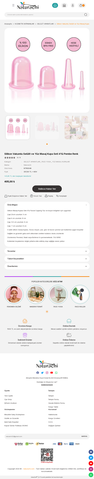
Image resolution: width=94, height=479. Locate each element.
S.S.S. (50, 422)
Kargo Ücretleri (54, 418)
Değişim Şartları (54, 426)
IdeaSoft (34, 477)
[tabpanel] (17, 127)
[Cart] (82, 5)
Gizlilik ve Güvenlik (11, 418)
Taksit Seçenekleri (15, 259)
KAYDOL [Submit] (84, 436)
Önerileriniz (12, 266)
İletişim (51, 396)
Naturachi (27, 165)
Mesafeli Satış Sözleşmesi (14, 414)
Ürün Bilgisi (12, 205)
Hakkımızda (52, 414)
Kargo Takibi (53, 407)
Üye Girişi (8, 399)
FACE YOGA (46, 162)
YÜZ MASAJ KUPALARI (61, 162)
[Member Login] (64, 5)
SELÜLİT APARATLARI (32, 162)
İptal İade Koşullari (11, 422)
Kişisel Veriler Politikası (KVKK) (16, 426)
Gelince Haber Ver (47, 189)
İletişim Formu (53, 399)
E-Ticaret (42, 477)
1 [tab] (47, 144)
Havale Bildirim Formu (56, 403)
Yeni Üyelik (8, 396)
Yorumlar (11, 251)
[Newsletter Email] (47, 436)
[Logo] (28, 5)
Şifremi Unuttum (10, 403)
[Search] (47, 14)
